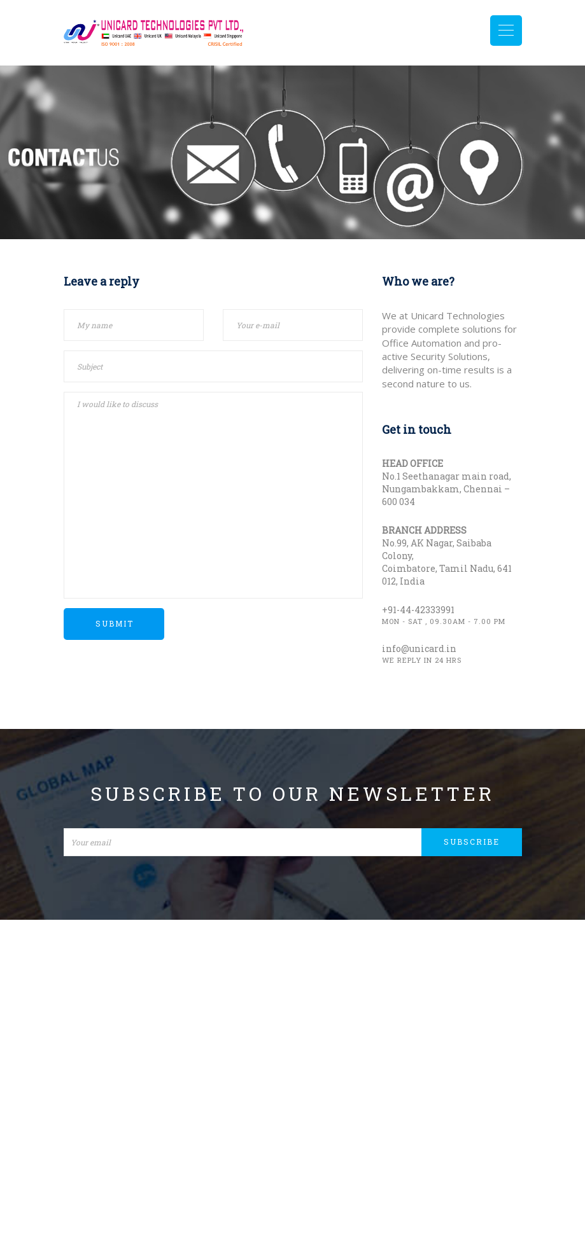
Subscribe (472, 841)
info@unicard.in (419, 648)
